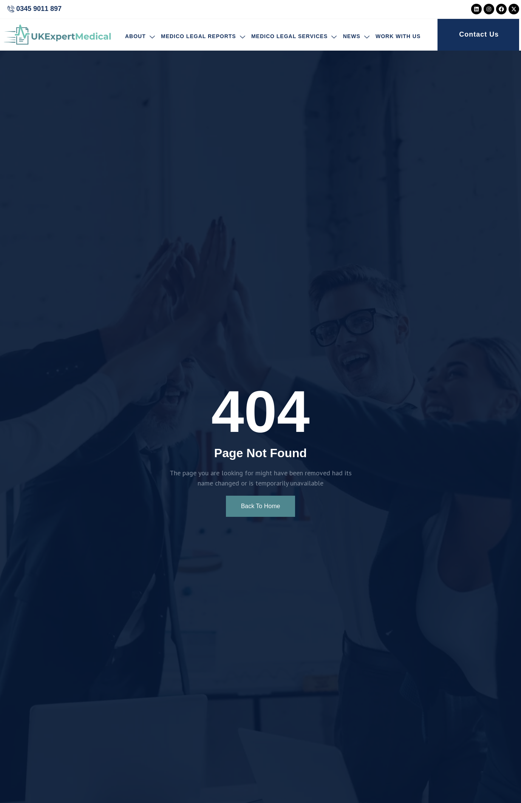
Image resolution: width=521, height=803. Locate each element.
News (356, 37)
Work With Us (397, 37)
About (140, 37)
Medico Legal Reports (203, 37)
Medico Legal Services (294, 37)
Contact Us (479, 34)
